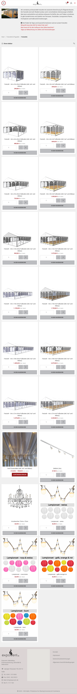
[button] (38, 665)
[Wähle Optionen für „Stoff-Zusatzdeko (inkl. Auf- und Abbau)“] (20, 474)
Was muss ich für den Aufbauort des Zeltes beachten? (37, 27)
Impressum (56, 655)
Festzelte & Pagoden (13, 37)
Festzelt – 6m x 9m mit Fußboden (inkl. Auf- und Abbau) (57, 194)
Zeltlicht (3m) (57, 468)
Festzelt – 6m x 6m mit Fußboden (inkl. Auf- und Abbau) (57, 139)
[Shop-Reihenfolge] (73, 43)
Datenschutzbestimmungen (61, 659)
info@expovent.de (12, 680)
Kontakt (55, 652)
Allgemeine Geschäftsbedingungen (63, 662)
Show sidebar (8, 43)
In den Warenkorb (20, 98)
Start (3, 37)
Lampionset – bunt (20, 627)
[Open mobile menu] (4, 3)
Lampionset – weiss (57, 521)
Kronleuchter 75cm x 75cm (19, 521)
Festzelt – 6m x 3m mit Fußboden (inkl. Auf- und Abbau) (57, 84)
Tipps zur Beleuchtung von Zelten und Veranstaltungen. (38, 29)
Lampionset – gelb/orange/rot (57, 574)
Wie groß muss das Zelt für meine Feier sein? (34, 25)
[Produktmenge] (9, 93)
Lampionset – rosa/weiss (20, 574)
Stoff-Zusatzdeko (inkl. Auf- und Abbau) (19, 468)
